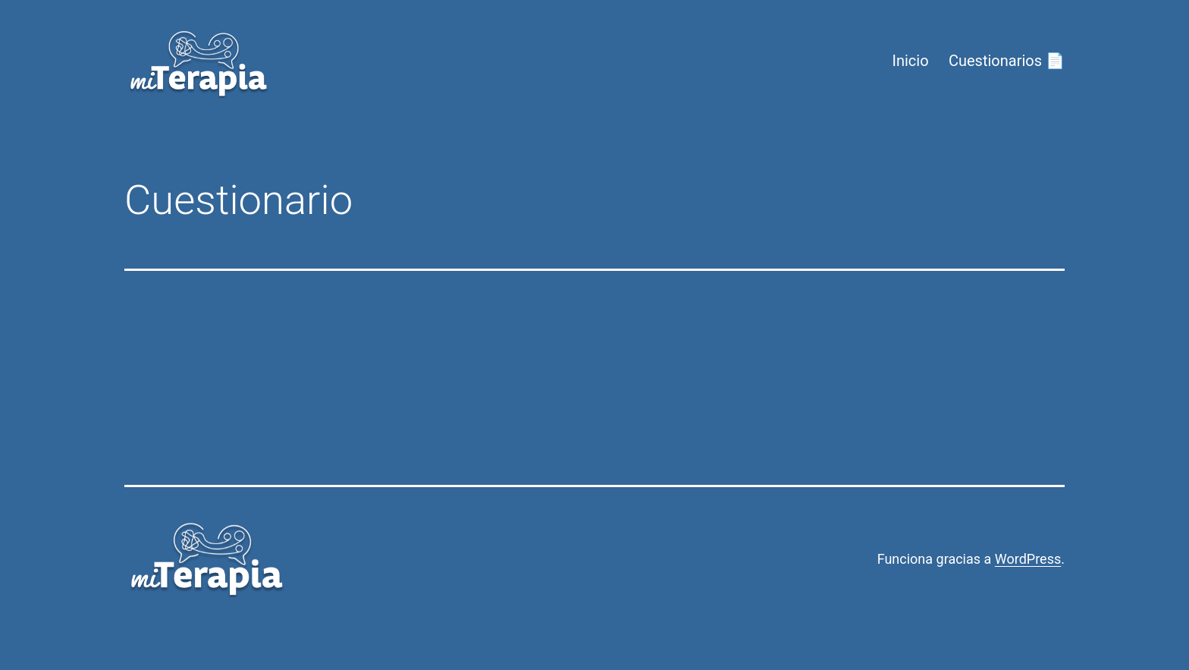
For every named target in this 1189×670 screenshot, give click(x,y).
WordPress (1028, 559)
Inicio (910, 61)
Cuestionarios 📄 (1007, 61)
